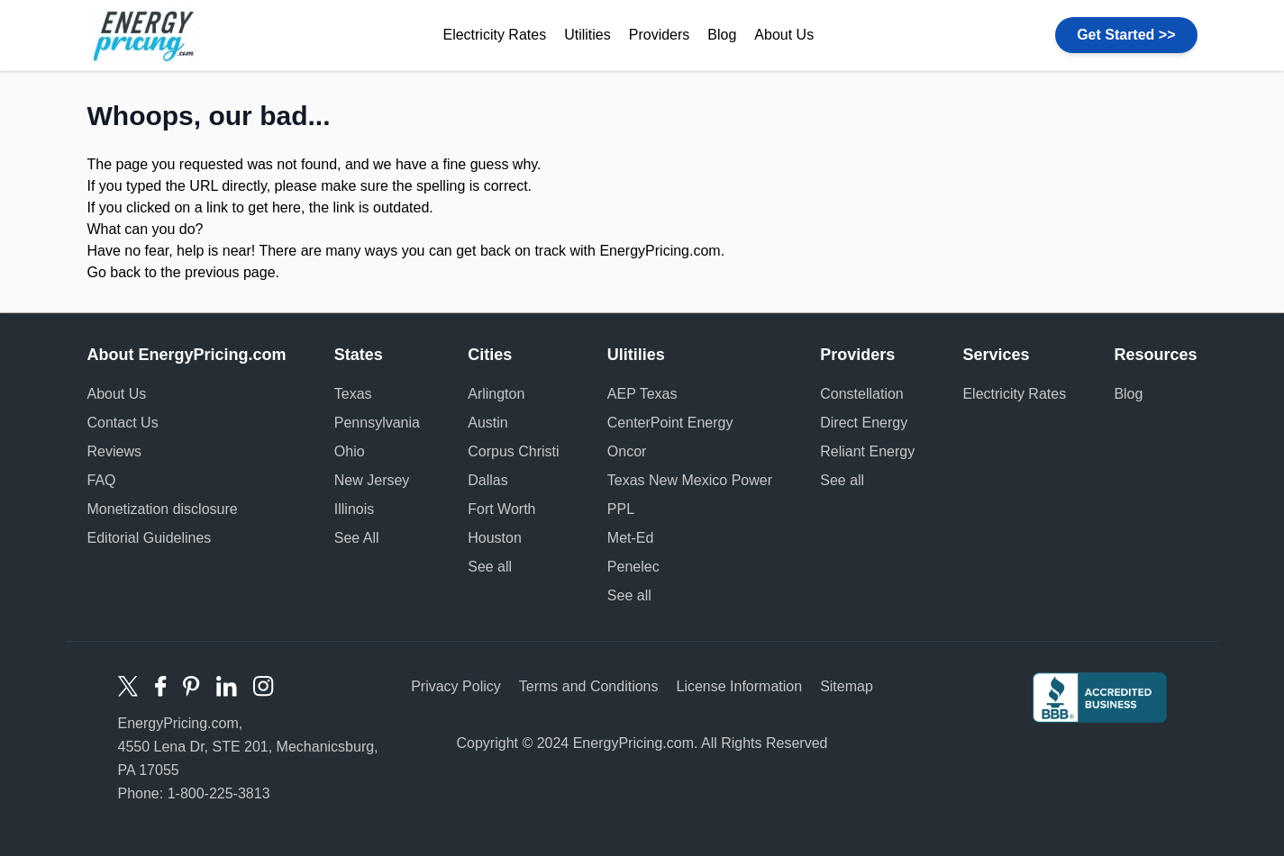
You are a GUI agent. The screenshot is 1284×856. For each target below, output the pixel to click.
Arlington (496, 393)
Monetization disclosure (162, 509)
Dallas (487, 480)
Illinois (354, 509)
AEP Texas (642, 393)
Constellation (862, 393)
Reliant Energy (867, 451)
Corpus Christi (513, 451)
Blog (721, 34)
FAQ (101, 480)
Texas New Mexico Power (689, 480)
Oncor (627, 451)
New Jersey (372, 480)
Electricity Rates (494, 34)
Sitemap (846, 686)
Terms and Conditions (589, 686)
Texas (353, 393)
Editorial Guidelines (149, 537)
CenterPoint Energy (670, 422)
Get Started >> (1126, 34)
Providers (659, 34)
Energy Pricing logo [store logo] (144, 35)
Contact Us (123, 422)
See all (490, 566)
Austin (487, 422)
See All (356, 537)
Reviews (114, 451)
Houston (495, 537)
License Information (739, 686)
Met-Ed (630, 537)
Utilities (587, 34)
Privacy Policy (456, 686)
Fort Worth (501, 509)
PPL (620, 509)
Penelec (633, 566)
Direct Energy (863, 422)
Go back (114, 272)
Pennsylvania (377, 422)
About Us (784, 34)
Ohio (349, 451)
